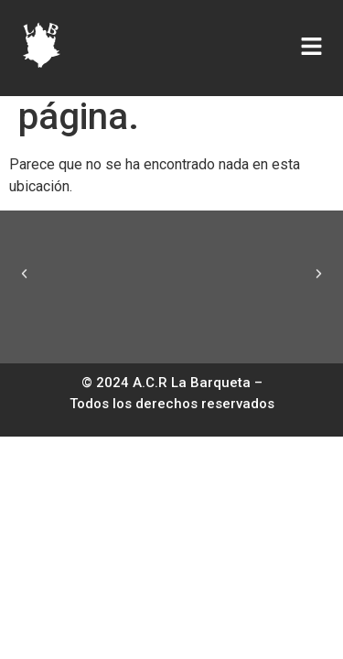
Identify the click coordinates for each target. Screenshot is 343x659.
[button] (24, 273)
